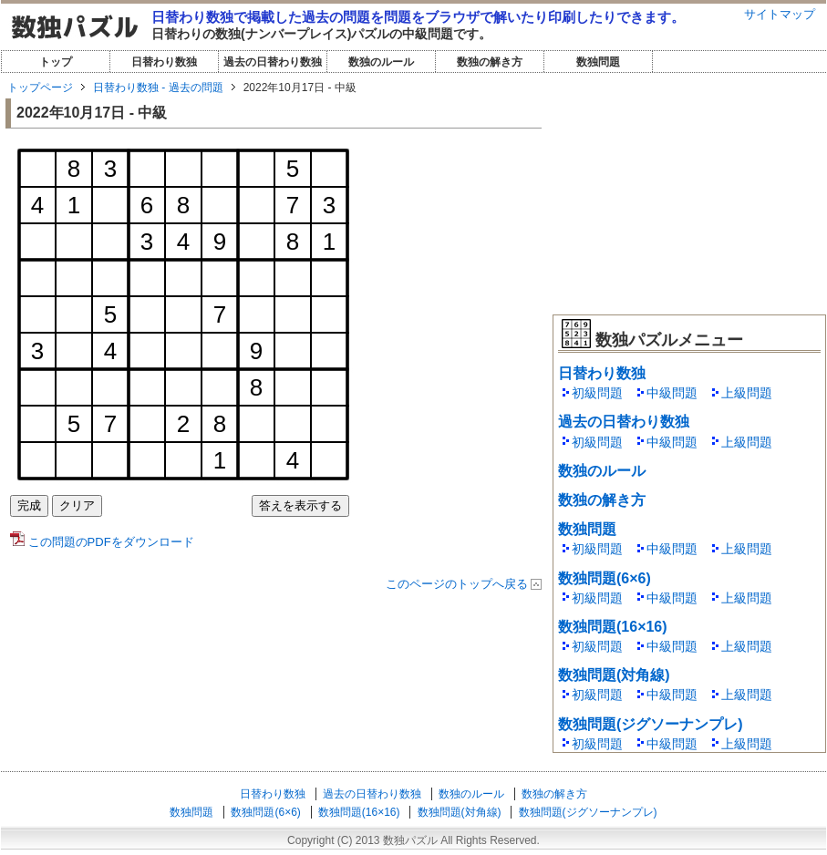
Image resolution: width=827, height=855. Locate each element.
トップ (55, 62)
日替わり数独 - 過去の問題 (158, 87)
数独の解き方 (489, 62)
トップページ (40, 87)
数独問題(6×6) (604, 578)
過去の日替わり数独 (272, 62)
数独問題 (598, 62)
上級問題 (746, 393)
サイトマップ (779, 14)
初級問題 (597, 393)
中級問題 (672, 393)
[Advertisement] (689, 191)
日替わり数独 (164, 62)
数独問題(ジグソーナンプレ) (650, 724)
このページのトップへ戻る (457, 584)
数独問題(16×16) (612, 626)
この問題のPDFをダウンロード (102, 542)
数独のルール (381, 62)
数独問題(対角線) (614, 675)
